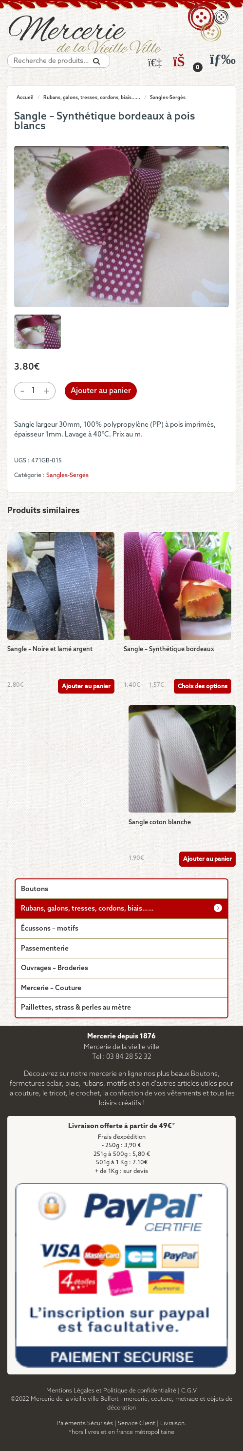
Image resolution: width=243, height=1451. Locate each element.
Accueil (25, 97)
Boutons (34, 889)
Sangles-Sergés (168, 97)
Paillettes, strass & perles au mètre (76, 1008)
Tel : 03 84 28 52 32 (121, 1057)
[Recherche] (96, 62)
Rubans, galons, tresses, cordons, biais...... (91, 97)
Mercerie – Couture (51, 988)
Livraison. (173, 1423)
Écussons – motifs (49, 929)
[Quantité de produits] (33, 391)
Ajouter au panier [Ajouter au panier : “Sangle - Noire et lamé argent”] (86, 686)
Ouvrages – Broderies (54, 968)
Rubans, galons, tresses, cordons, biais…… (87, 909)
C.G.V (189, 1390)
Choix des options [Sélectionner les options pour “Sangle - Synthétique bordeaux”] (202, 686)
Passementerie (45, 949)
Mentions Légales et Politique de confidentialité (111, 1390)
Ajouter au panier (101, 391)
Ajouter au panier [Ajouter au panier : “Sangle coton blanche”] (207, 859)
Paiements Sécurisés (84, 1423)
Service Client (136, 1423)
